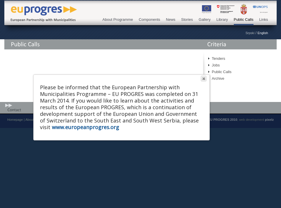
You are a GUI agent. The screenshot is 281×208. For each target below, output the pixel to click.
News (171, 19)
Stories (187, 19)
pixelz (269, 119)
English (263, 33)
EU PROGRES (42, 9)
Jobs (216, 65)
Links (263, 19)
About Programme (118, 19)
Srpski (250, 33)
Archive (218, 78)
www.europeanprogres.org (85, 127)
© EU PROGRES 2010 (221, 119)
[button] (204, 78)
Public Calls (243, 19)
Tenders (218, 58)
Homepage (15, 119)
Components (149, 19)
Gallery (205, 19)
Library (222, 19)
